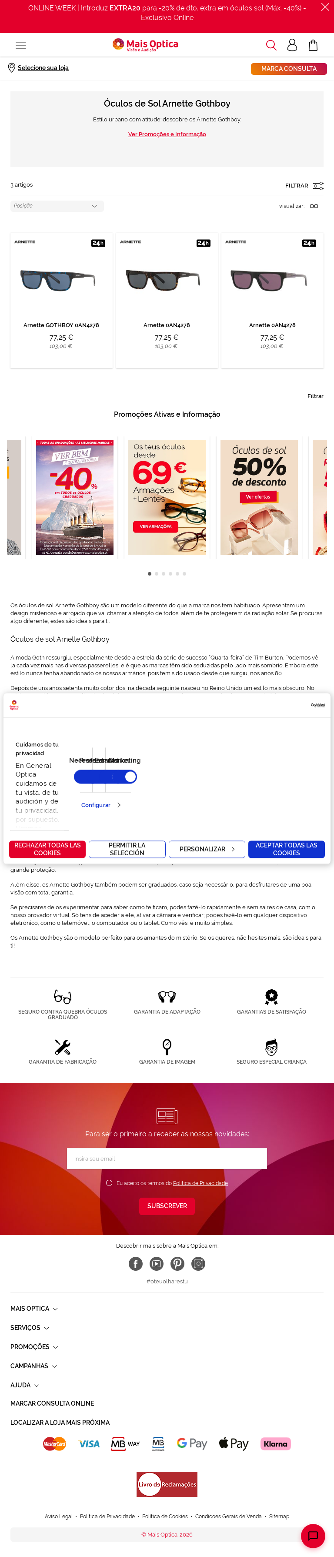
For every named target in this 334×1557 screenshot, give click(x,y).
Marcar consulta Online (52, 1403)
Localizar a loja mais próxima (60, 1422)
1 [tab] (149, 574)
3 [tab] (163, 574)
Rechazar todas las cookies (47, 848)
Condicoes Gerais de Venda (228, 1491)
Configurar (95, 805)
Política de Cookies (165, 1491)
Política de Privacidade (200, 1183)
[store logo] (145, 45)
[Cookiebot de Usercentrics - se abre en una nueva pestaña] (287, 705)
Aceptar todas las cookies (286, 848)
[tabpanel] (167, 497)
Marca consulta (289, 68)
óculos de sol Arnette (47, 605)
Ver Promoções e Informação (167, 134)
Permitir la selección (127, 848)
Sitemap (279, 1491)
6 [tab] (184, 574)
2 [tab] (156, 574)
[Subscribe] (167, 1206)
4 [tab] (170, 574)
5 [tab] (177, 574)
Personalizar (207, 848)
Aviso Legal (59, 1491)
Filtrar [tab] (315, 396)
